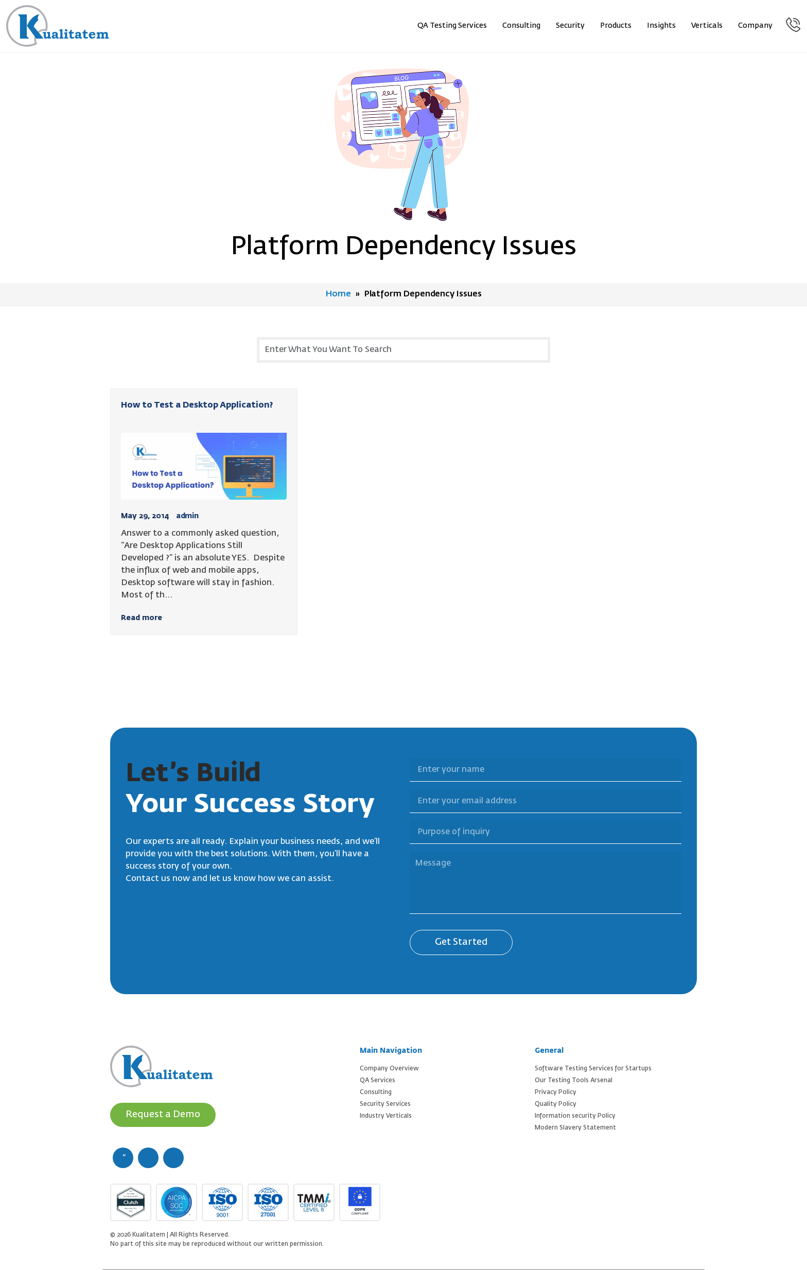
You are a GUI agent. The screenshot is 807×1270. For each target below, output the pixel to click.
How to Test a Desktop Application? (197, 405)
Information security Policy (575, 1116)
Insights (661, 25)
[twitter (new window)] (148, 1158)
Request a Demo (163, 1114)
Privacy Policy (555, 1092)
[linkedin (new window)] (173, 1158)
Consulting (521, 25)
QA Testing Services (452, 25)
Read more (141, 618)
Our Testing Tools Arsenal (573, 1081)
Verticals (707, 25)
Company (755, 25)
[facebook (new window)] (123, 1158)
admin (187, 516)
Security (570, 25)
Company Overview (389, 1069)
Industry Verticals (386, 1116)
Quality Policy (555, 1104)
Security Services (385, 1104)
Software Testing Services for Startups (593, 1069)
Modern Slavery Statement (575, 1128)
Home (338, 294)
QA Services (377, 1081)
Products (615, 25)
